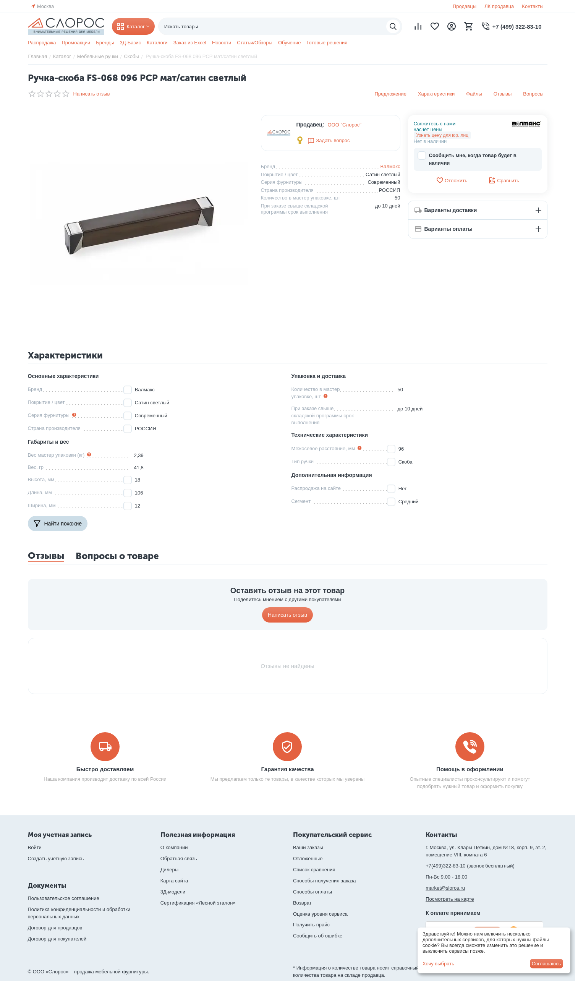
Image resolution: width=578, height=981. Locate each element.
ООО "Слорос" (345, 125)
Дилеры (169, 869)
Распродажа (42, 42)
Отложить (451, 180)
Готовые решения (326, 42)
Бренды (105, 42)
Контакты (532, 6)
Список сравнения (314, 869)
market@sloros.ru (445, 888)
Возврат (302, 903)
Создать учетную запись (56, 858)
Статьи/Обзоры (254, 42)
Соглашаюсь (546, 963)
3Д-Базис (130, 42)
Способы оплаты (312, 892)
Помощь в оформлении (470, 769)
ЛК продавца (499, 6)
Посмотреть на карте (450, 899)
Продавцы (464, 6)
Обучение (289, 42)
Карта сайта (174, 881)
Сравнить (503, 180)
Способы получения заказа (324, 881)
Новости (221, 42)
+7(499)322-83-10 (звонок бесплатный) (470, 866)
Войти (35, 847)
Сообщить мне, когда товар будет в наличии (467, 159)
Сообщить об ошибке (317, 936)
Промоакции (76, 42)
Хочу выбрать (438, 963)
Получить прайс (311, 924)
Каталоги (157, 42)
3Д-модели (172, 892)
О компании (174, 847)
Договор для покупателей (57, 939)
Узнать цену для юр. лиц (442, 135)
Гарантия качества (287, 769)
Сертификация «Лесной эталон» (198, 903)
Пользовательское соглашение (63, 898)
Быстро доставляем (105, 769)
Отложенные (307, 858)
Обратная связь (178, 858)
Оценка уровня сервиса (320, 914)
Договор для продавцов (55, 928)
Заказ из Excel (189, 42)
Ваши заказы (308, 847)
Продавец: (310, 125)
